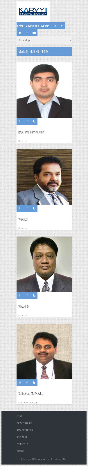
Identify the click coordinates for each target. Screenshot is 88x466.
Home (19, 416)
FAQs (20, 25)
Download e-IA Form (37, 25)
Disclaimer (22, 437)
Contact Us (22, 444)
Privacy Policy (24, 423)
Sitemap (20, 451)
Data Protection (25, 430)
